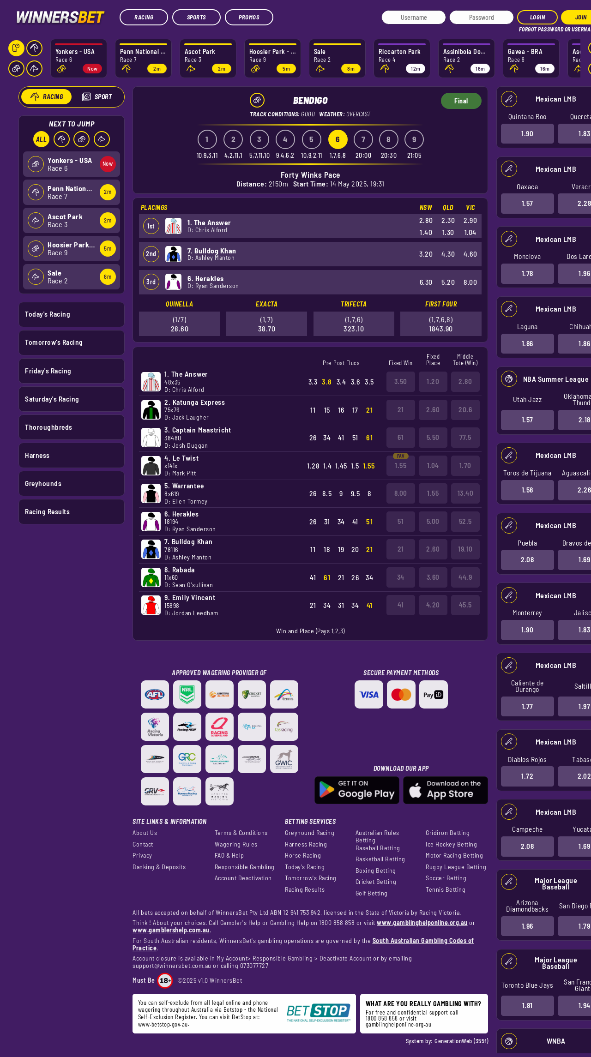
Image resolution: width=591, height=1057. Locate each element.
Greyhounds (43, 483)
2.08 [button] (527, 559)
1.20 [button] (433, 381)
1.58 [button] (527, 490)
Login (537, 17)
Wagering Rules (236, 844)
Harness (37, 454)
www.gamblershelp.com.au (171, 930)
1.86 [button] (527, 343)
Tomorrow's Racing (54, 342)
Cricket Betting (376, 881)
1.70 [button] (465, 465)
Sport (103, 97)
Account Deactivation (243, 878)
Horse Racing (303, 855)
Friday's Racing (48, 370)
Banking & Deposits (159, 867)
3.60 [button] (433, 577)
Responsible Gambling (245, 867)
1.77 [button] (527, 706)
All (41, 139)
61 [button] (401, 437)
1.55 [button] (400, 465)
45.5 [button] (465, 605)
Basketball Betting (380, 859)
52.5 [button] (465, 521)
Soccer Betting (446, 878)
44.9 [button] (465, 577)
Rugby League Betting (456, 867)
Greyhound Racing (309, 832)
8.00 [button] (400, 493)
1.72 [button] (527, 776)
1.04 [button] (433, 465)
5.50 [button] (433, 437)
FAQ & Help (229, 855)
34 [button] (400, 577)
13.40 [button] (466, 493)
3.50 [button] (400, 381)
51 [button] (401, 521)
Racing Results (47, 511)
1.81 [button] (527, 1005)
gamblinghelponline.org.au (399, 1024)
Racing (143, 17)
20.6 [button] (465, 409)
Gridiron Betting (448, 832)
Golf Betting (372, 893)
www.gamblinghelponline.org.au (422, 922)
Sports (196, 17)
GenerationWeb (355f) (461, 1041)
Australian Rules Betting (377, 836)
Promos (249, 17)
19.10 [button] (465, 549)
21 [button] (401, 409)
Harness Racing (306, 844)
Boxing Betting (376, 870)
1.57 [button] (527, 203)
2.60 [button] (433, 409)
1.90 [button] (527, 133)
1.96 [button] (527, 925)
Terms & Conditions (241, 832)
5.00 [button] (433, 521)
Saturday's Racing (52, 398)
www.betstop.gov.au (163, 1024)
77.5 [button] (465, 437)
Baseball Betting (378, 848)
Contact (143, 844)
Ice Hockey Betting (451, 844)
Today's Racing (47, 314)
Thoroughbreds (48, 426)
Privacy (142, 855)
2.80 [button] (465, 381)
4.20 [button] (433, 605)
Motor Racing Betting (454, 855)
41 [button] (401, 605)
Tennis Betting (445, 889)
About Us (145, 832)
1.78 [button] (527, 273)
